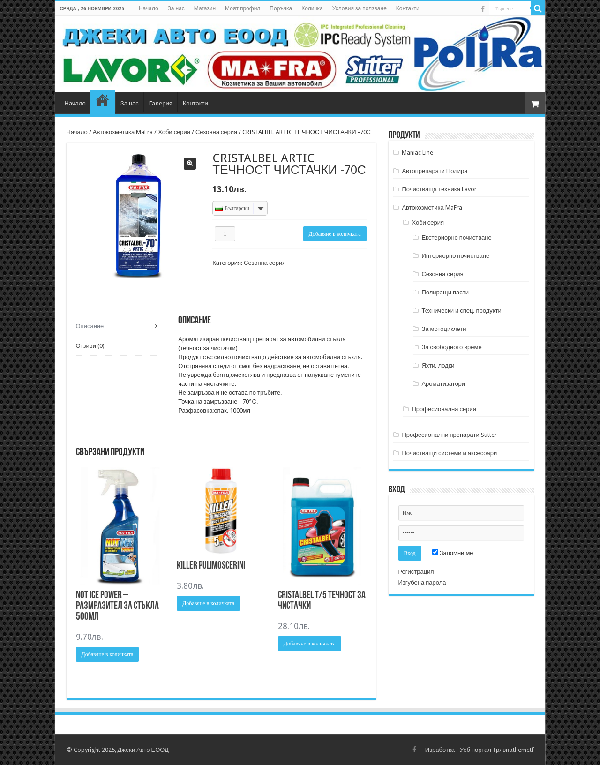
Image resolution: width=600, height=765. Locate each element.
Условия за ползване (359, 8)
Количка (312, 8)
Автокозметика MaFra (123, 131)
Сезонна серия (216, 131)
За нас (176, 8)
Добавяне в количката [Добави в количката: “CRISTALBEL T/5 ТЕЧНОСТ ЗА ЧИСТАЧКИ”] (310, 643)
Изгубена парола (422, 582)
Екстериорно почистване (456, 237)
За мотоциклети (443, 328)
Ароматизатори (443, 383)
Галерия (160, 103)
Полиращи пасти (445, 292)
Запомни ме (452, 552)
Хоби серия (174, 131)
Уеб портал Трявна (486, 749)
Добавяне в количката (335, 234)
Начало (148, 8)
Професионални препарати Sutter (449, 434)
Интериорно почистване (455, 255)
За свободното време (451, 347)
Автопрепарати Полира (434, 170)
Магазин (205, 8)
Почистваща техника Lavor (439, 189)
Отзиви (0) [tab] (90, 345)
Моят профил (242, 8)
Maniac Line (417, 152)
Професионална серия (444, 408)
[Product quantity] (225, 233)
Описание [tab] (90, 326)
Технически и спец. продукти (461, 310)
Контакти (408, 8)
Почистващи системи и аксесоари (449, 453)
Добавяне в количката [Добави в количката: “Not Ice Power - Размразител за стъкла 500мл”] (108, 654)
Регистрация (416, 571)
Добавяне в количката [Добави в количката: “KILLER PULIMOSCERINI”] (208, 603)
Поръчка (281, 8)
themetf (523, 749)
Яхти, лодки (437, 365)
